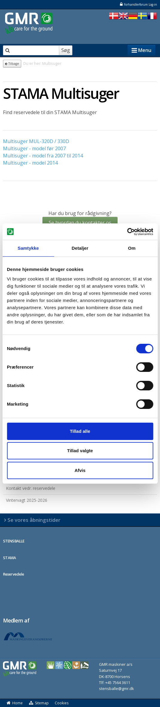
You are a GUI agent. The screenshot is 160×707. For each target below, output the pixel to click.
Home (14, 703)
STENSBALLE (13, 541)
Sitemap (39, 703)
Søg (65, 50)
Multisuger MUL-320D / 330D (36, 141)
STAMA (9, 557)
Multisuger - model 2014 (30, 163)
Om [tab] (131, 248)
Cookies (61, 703)
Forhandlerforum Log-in (138, 4)
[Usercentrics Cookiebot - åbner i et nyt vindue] (127, 232)
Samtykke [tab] (28, 248)
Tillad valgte (80, 450)
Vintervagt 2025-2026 (26, 500)
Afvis (80, 470)
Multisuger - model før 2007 (34, 148)
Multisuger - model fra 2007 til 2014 (43, 155)
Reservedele (13, 574)
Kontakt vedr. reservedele (30, 488)
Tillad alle (80, 431)
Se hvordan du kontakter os (80, 222)
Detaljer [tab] (80, 248)
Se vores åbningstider (33, 519)
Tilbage (12, 64)
